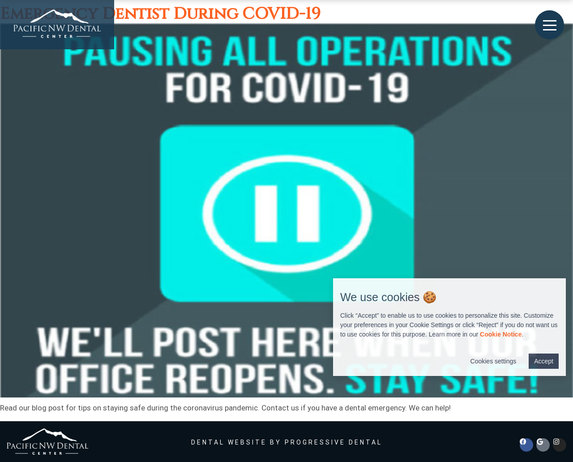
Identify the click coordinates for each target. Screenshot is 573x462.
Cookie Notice (501, 334)
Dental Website (229, 442)
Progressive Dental (333, 442)
